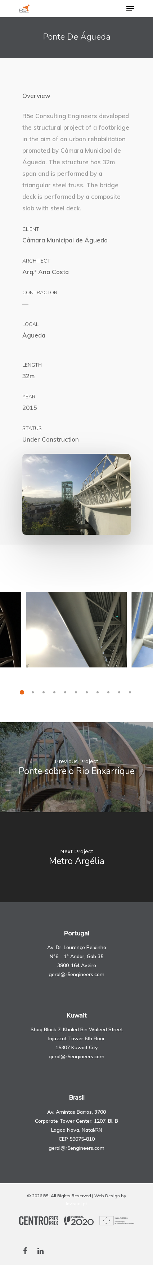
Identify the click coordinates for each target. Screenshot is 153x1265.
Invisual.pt (76, 1203)
